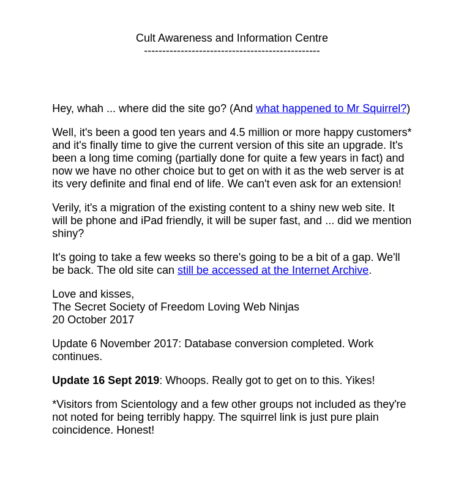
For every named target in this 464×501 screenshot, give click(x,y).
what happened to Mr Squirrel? (331, 108)
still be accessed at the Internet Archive (273, 270)
